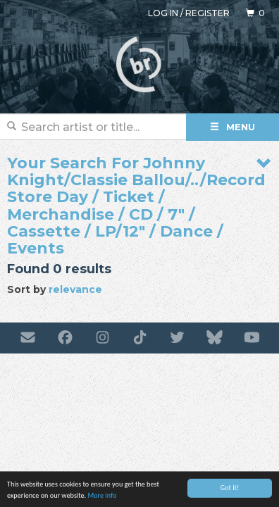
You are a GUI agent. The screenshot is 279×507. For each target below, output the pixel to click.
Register (207, 13)
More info (101, 497)
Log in (163, 13)
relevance (75, 289)
